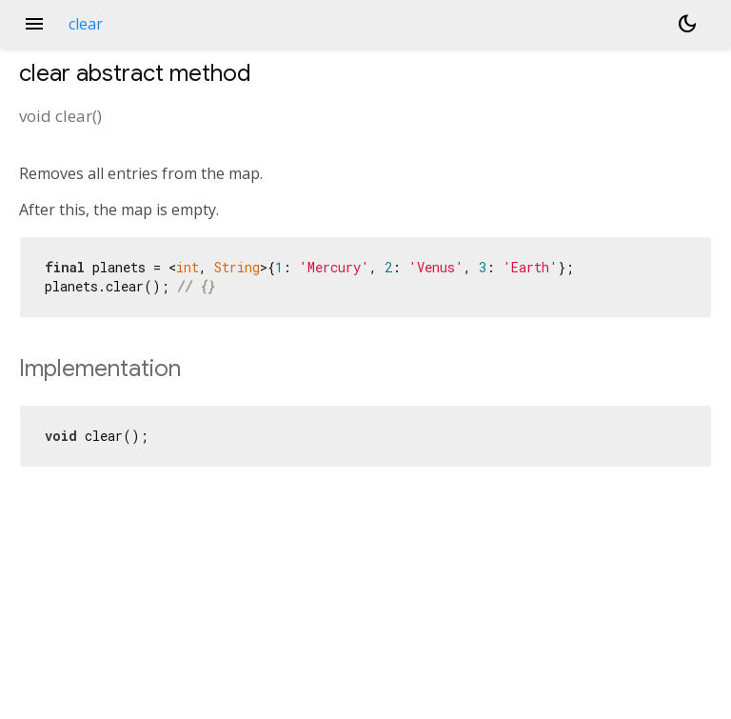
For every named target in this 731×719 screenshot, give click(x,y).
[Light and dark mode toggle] (687, 24)
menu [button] (34, 23)
